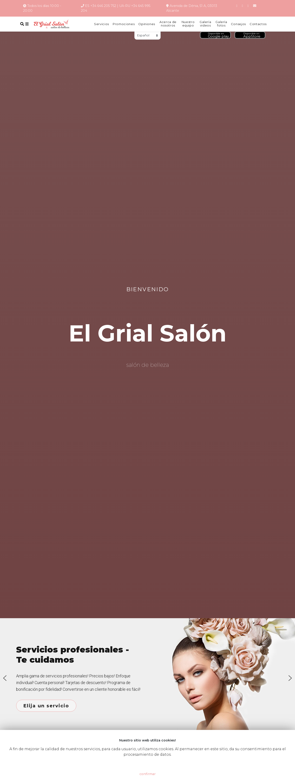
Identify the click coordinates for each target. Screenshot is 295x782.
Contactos (258, 24)
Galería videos (205, 23)
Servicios (101, 24)
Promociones (124, 24)
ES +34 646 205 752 (100, 6)
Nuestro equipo (188, 23)
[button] (5, 678)
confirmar (147, 774)
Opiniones (146, 24)
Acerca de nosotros (168, 23)
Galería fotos (221, 23)
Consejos (238, 24)
